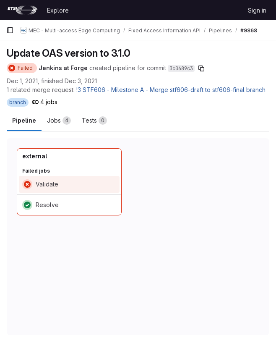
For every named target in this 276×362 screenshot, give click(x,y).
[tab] (59, 120)
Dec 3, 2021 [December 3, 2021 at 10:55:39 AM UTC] (81, 80)
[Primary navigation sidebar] (10, 30)
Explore (58, 10)
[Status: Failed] (22, 68)
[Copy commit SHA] (201, 68)
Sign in (257, 10)
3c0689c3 (181, 68)
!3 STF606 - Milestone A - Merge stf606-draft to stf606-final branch (171, 89)
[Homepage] (22, 10)
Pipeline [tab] (24, 120)
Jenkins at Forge (63, 67)
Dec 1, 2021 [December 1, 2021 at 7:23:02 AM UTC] (22, 80)
